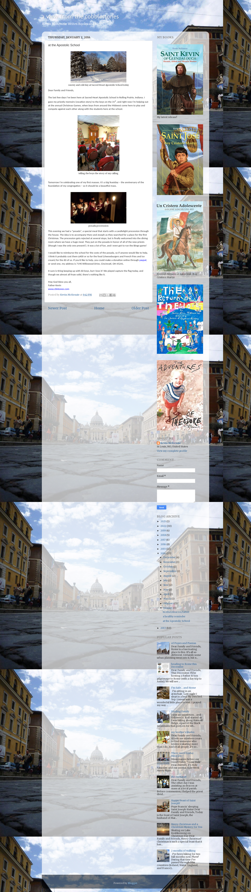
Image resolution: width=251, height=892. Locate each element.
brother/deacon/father (176, 612)
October (168, 566)
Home (99, 308)
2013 (163, 628)
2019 (163, 530)
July (165, 580)
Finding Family (180, 711)
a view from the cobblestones (80, 16)
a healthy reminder (174, 616)
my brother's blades (182, 732)
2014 (163, 553)
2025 (163, 521)
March (167, 598)
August (167, 575)
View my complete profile (172, 450)
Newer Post (57, 308)
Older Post (140, 308)
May (166, 589)
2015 (163, 548)
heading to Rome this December (184, 665)
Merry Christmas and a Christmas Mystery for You (186, 826)
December (169, 557)
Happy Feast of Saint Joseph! (183, 802)
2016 (163, 544)
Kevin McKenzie (170, 443)
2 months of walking (183, 850)
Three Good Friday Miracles (182, 754)
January (168, 608)
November (169, 562)
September (170, 571)
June (166, 585)
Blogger (132, 883)
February (168, 603)
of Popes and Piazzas (183, 643)
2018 (163, 535)
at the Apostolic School (176, 621)
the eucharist (179, 776)
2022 (164, 526)
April (166, 594)
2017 (163, 539)
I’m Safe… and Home (183, 687)
